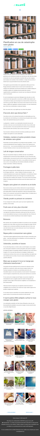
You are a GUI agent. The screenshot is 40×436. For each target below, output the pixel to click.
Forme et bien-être (7, 46)
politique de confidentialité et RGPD (15, 420)
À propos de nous (28, 420)
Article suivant (30, 412)
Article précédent (10, 412)
